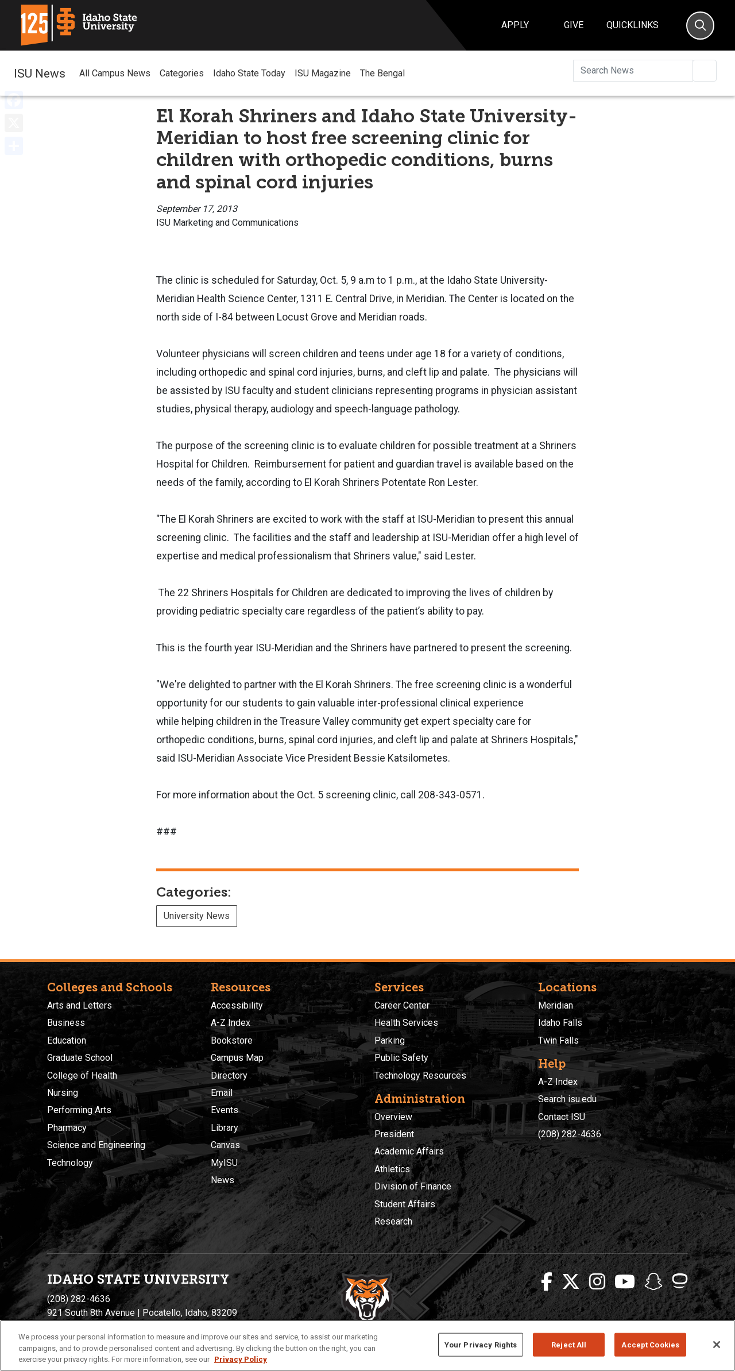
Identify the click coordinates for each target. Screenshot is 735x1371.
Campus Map (237, 1057)
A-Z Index (230, 1022)
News (222, 1180)
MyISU (224, 1162)
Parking (389, 1040)
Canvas (225, 1145)
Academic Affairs (409, 1151)
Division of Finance (412, 1186)
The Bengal (382, 73)
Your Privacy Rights (480, 1344)
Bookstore (232, 1040)
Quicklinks (632, 25)
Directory (229, 1075)
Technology (70, 1162)
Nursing (62, 1092)
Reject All (568, 1344)
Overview (393, 1116)
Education (66, 1040)
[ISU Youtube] (624, 1282)
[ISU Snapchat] (653, 1282)
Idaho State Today (249, 73)
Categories (182, 73)
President (394, 1134)
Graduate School (80, 1057)
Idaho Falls (560, 1022)
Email (222, 1092)
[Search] (700, 25)
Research (393, 1221)
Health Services (406, 1022)
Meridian (555, 1005)
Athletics (392, 1169)
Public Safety (401, 1057)
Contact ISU (561, 1116)
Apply (515, 25)
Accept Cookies (650, 1344)
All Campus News (114, 73)
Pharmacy (67, 1127)
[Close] (716, 1344)
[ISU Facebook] (546, 1282)
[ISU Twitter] (571, 1282)
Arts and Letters (79, 1005)
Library (224, 1127)
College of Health (82, 1075)
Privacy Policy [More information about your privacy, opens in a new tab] (240, 1359)
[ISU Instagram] (597, 1282)
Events (224, 1109)
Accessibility (237, 1005)
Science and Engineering (96, 1145)
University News (197, 915)
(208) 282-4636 (569, 1134)
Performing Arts (79, 1109)
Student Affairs (404, 1204)
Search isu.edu (567, 1099)
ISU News (39, 73)
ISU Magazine (323, 73)
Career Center (402, 1005)
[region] (367, 1345)
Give (573, 25)
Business (66, 1022)
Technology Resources (420, 1075)
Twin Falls (558, 1040)
